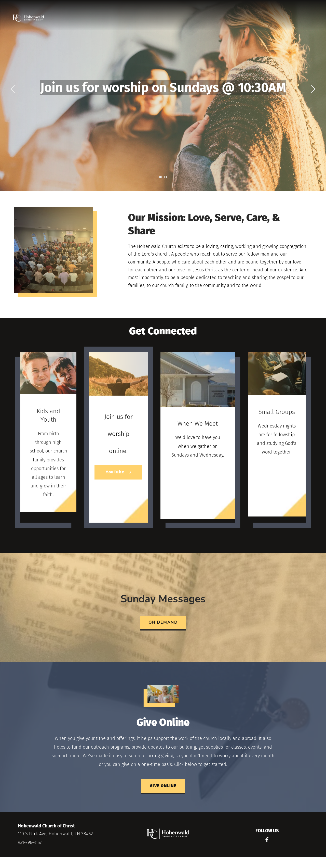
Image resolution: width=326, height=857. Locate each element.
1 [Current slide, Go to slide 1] (160, 177)
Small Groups (277, 411)
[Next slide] (313, 89)
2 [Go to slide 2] (165, 177)
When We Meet (198, 423)
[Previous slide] (13, 89)
